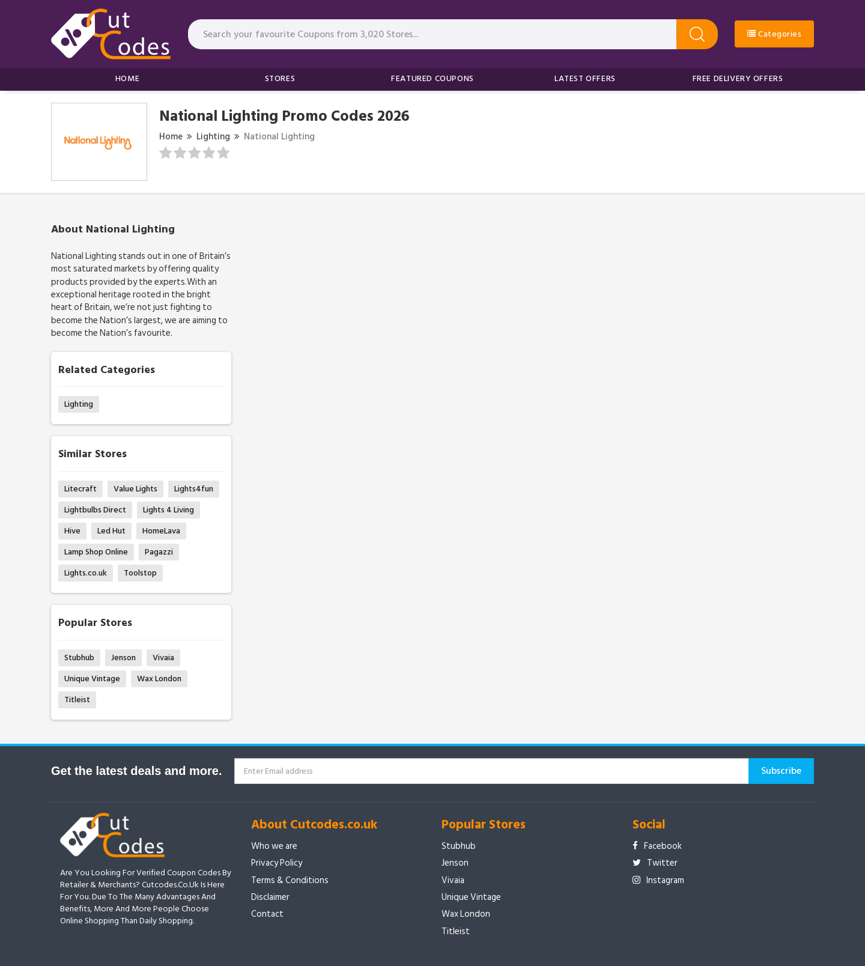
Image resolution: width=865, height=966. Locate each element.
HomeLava (161, 531)
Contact (267, 914)
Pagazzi (159, 552)
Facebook (657, 846)
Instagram (658, 880)
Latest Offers (585, 78)
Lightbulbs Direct (95, 510)
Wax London (159, 678)
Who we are (274, 846)
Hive (72, 531)
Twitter (655, 863)
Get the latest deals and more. (136, 770)
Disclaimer (270, 897)
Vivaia (163, 657)
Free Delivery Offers (738, 78)
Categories (774, 34)
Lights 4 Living (168, 510)
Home (127, 78)
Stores (280, 78)
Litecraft (80, 489)
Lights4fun (193, 489)
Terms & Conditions (290, 880)
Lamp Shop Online (96, 552)
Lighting (213, 136)
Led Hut (111, 531)
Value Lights (135, 489)
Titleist (77, 699)
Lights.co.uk (85, 573)
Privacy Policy (276, 863)
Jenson (123, 657)
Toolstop (140, 573)
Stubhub (79, 657)
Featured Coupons (432, 78)
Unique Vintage (92, 678)
